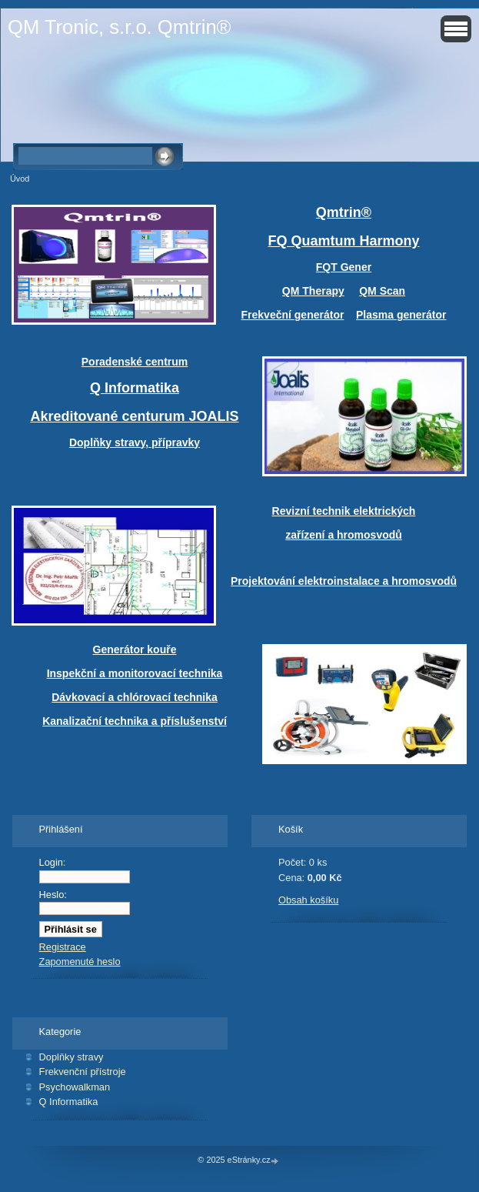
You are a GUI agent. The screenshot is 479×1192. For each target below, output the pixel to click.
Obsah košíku (308, 900)
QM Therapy (313, 291)
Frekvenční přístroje (82, 1071)
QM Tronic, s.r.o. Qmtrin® (119, 27)
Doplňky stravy (71, 1057)
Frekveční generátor (292, 315)
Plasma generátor (401, 315)
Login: (52, 862)
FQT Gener (343, 267)
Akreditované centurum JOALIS (134, 416)
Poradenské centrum (134, 362)
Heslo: (53, 894)
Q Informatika (68, 1101)
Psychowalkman (74, 1087)
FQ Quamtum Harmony (343, 241)
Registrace (62, 947)
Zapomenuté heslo (80, 961)
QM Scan (382, 291)
